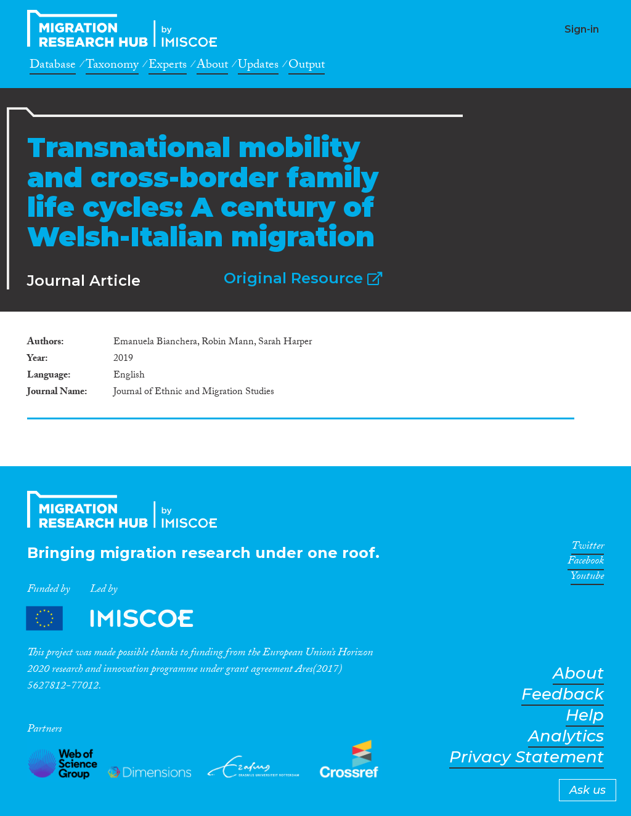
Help (585, 715)
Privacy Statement (526, 757)
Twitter (587, 548)
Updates (258, 67)
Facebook (586, 562)
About (212, 67)
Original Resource (303, 278)
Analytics (566, 736)
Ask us (587, 790)
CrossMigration (125, 28)
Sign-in (581, 29)
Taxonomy (112, 67)
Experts (168, 67)
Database (53, 67)
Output (306, 67)
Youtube (587, 578)
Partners (120, 619)
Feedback (562, 694)
